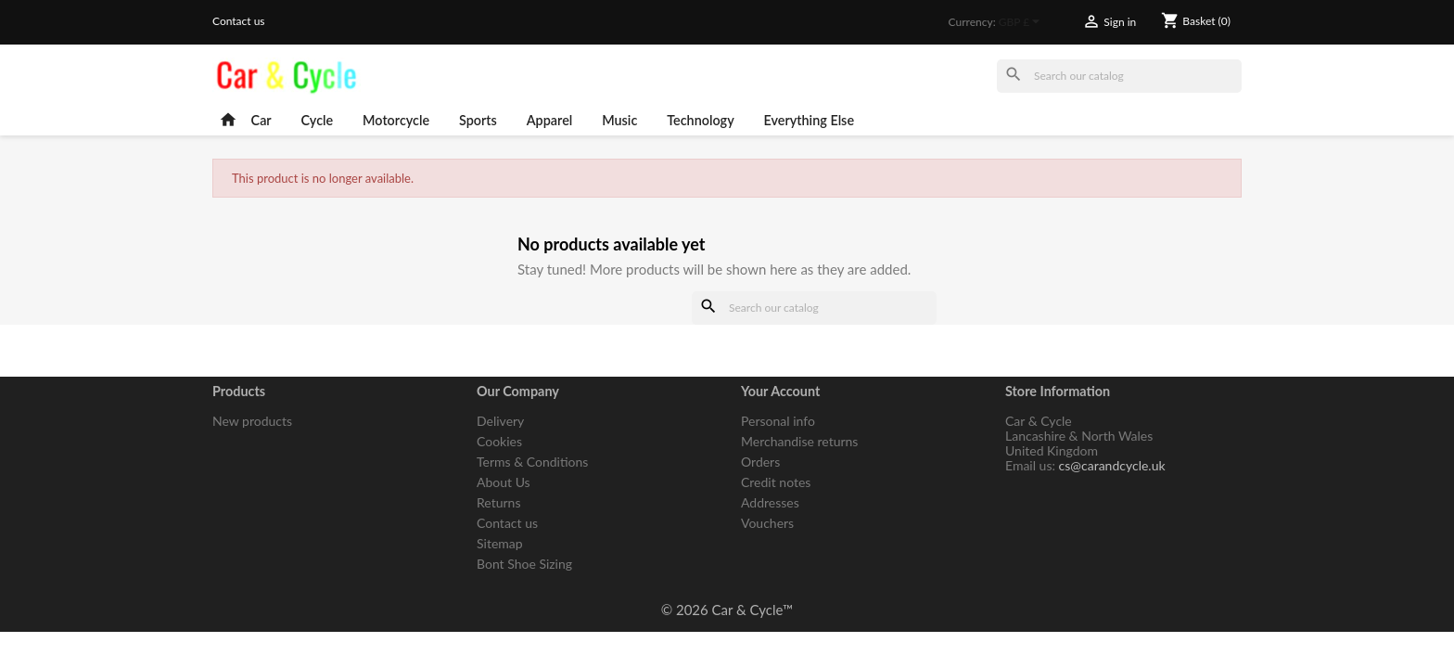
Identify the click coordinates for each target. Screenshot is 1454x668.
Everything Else (809, 120)
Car (261, 120)
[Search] (1119, 76)
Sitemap (500, 543)
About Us (503, 482)
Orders (760, 461)
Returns (498, 502)
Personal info (778, 421)
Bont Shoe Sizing (524, 564)
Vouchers (767, 523)
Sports (478, 120)
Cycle (317, 120)
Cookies (499, 441)
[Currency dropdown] (1022, 23)
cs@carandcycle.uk (1112, 465)
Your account (780, 391)
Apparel (550, 120)
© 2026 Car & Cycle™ (727, 609)
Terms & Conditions (532, 461)
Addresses (770, 502)
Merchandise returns (799, 441)
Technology (700, 120)
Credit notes (775, 482)
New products (252, 421)
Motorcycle (396, 120)
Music (619, 120)
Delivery (500, 421)
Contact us (238, 21)
